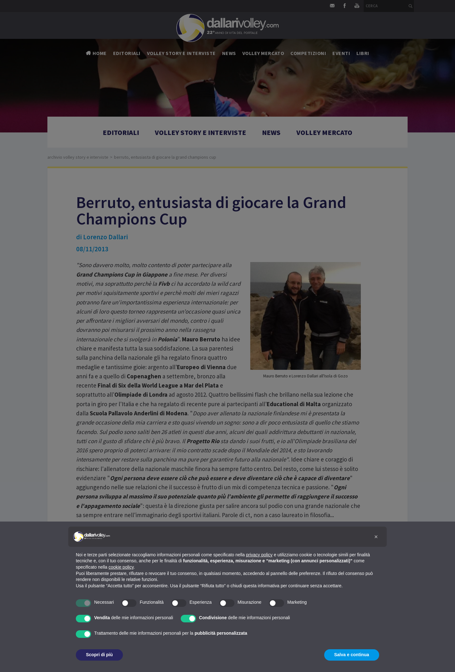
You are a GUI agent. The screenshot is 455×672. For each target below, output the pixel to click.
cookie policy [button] (121, 567)
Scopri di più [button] (99, 654)
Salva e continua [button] (351, 654)
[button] (376, 537)
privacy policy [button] (259, 554)
